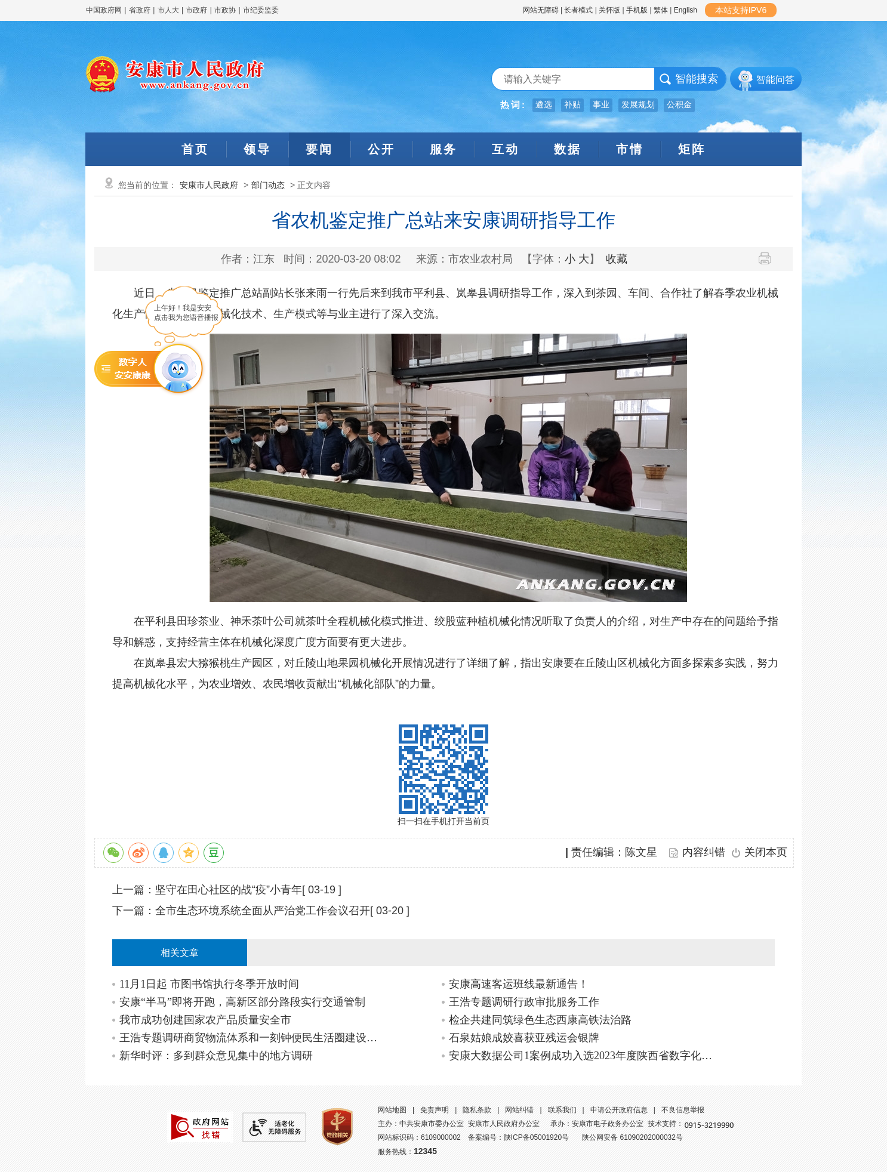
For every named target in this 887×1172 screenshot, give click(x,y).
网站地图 (392, 1110)
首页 (195, 149)
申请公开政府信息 (619, 1110)
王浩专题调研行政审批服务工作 (524, 1002)
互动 (505, 149)
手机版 (637, 10)
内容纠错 (703, 852)
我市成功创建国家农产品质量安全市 (205, 1020)
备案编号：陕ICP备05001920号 (518, 1137)
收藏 (616, 259)
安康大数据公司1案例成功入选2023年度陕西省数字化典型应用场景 (581, 1056)
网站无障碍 (541, 10)
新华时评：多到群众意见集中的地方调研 (216, 1056)
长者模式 (578, 10)
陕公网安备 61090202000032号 (632, 1137)
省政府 (140, 10)
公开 (381, 149)
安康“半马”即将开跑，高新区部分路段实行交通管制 (242, 1002)
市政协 (225, 10)
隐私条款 (477, 1110)
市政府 (196, 10)
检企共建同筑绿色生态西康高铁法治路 (540, 1020)
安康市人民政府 (209, 185)
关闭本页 (765, 852)
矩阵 (692, 149)
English (685, 10)
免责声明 (434, 1110)
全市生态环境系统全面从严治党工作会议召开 (262, 911)
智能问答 (775, 80)
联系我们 (562, 1110)
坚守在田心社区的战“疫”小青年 (228, 890)
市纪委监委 (261, 10)
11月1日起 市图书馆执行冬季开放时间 (209, 984)
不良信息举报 (682, 1110)
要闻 (319, 149)
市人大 (168, 10)
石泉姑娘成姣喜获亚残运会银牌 (524, 1038)
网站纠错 (519, 1110)
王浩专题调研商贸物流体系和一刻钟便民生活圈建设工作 (251, 1038)
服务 (443, 149)
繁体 (661, 10)
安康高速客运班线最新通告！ (519, 984)
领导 (257, 149)
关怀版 (609, 10)
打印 (769, 258)
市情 (629, 149)
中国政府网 (104, 10)
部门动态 (268, 185)
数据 (567, 149)
